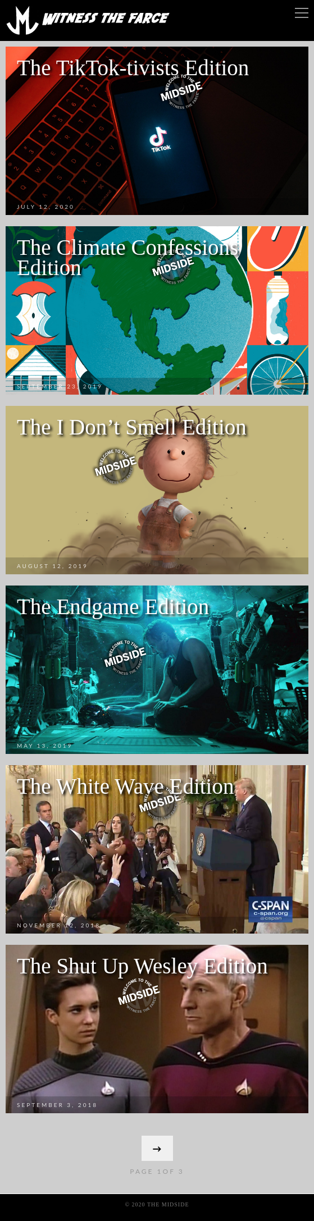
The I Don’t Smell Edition (132, 427)
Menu (301, 13)
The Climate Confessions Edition (127, 257)
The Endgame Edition (113, 607)
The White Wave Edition (125, 786)
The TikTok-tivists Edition (133, 68)
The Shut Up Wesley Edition (142, 966)
